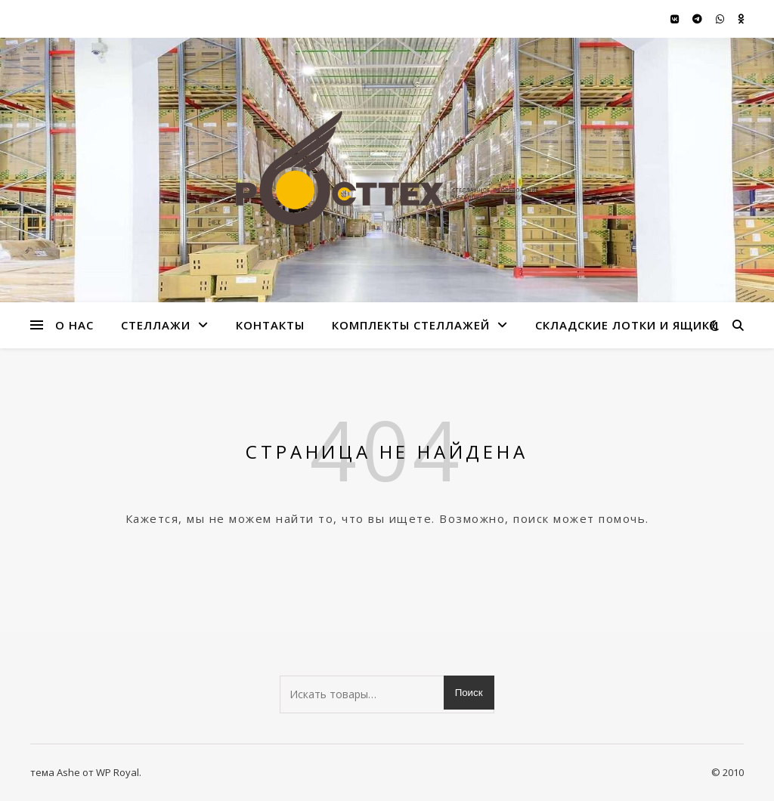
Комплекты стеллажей (411, 324)
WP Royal (117, 772)
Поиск (469, 692)
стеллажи (155, 324)
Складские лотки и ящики (627, 324)
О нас (74, 324)
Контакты (270, 324)
